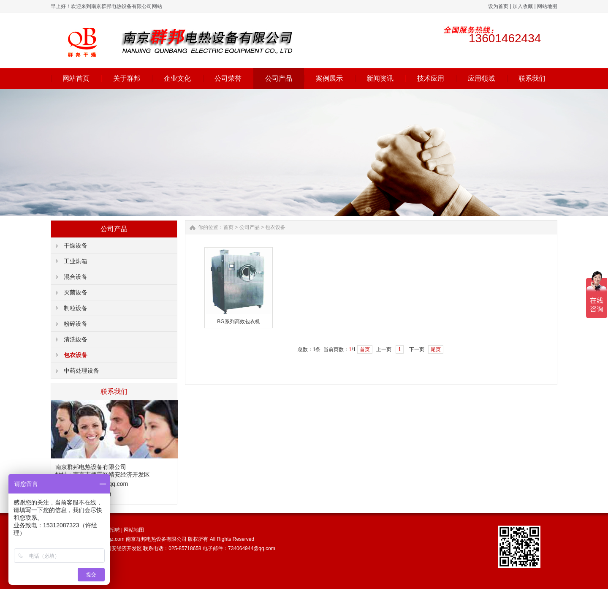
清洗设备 (75, 339)
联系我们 (532, 78)
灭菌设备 (75, 292)
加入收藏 (523, 6)
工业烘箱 (75, 261)
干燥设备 (75, 245)
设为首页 (498, 6)
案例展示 (329, 78)
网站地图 (547, 6)
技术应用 (430, 78)
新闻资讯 (380, 78)
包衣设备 (75, 355)
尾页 (436, 349)
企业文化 (177, 78)
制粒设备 (75, 308)
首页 (228, 227)
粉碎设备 (75, 323)
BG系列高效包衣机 (238, 321)
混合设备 (75, 276)
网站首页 (76, 78)
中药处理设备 (81, 370)
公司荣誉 (228, 78)
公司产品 (278, 78)
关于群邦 (126, 78)
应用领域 (481, 78)
